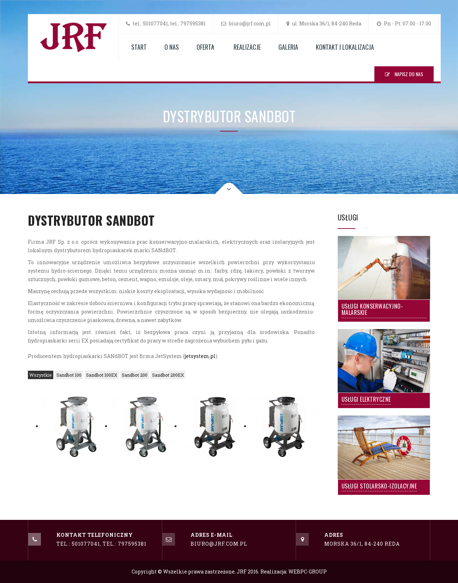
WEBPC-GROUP (307, 571)
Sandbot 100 (69, 375)
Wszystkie (40, 375)
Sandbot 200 (134, 375)
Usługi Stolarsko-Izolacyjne (379, 486)
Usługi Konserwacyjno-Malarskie (372, 310)
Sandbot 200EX (168, 375)
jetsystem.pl (200, 356)
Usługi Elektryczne (366, 399)
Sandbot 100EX (101, 375)
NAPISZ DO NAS (404, 74)
